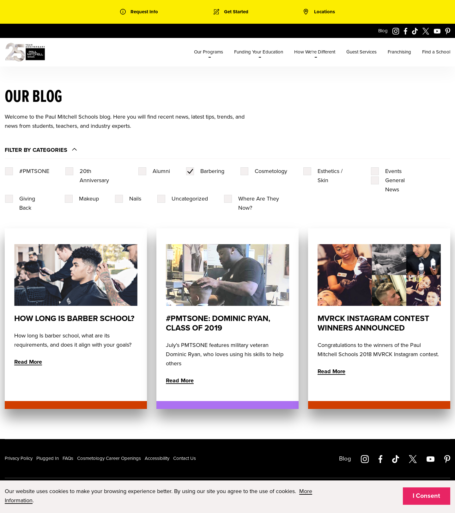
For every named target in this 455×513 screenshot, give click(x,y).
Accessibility (157, 458)
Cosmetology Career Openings (109, 458)
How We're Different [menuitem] (314, 52)
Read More (28, 361)
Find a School (436, 52)
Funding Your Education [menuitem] (258, 52)
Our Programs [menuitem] (208, 52)
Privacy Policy (19, 458)
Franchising (399, 52)
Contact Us (184, 458)
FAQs (68, 458)
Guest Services (361, 52)
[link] (139, 11)
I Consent (426, 496)
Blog (383, 31)
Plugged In (47, 458)
